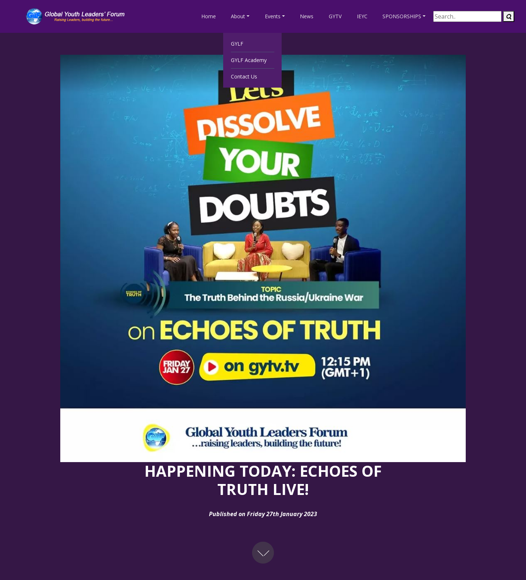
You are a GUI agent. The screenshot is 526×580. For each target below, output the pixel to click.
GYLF (237, 43)
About (238, 16)
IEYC (362, 16)
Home (208, 16)
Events (273, 16)
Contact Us (244, 76)
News (306, 16)
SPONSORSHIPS (401, 16)
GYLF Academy (249, 60)
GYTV (335, 16)
